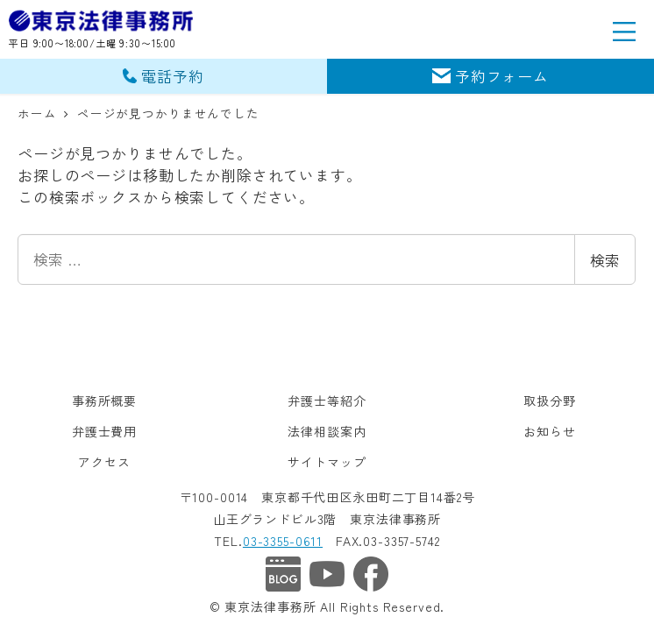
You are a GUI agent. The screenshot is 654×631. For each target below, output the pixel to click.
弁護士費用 (104, 431)
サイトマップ (327, 462)
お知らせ (549, 431)
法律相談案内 (327, 431)
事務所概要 (104, 400)
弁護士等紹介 (327, 400)
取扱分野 (549, 400)
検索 (605, 260)
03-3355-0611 (283, 540)
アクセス (104, 462)
